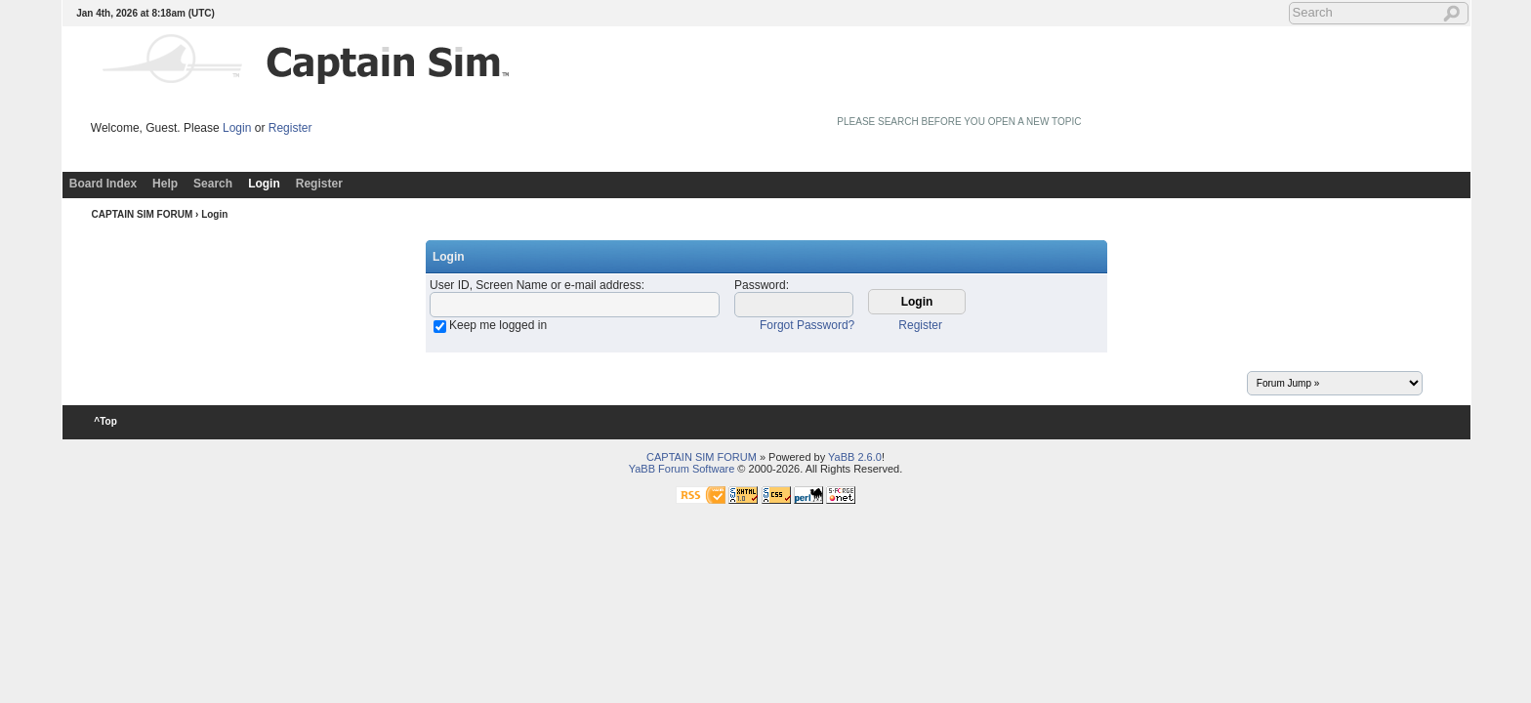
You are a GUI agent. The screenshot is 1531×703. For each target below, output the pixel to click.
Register (290, 128)
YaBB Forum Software (682, 469)
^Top (106, 421)
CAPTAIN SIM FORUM (142, 214)
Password (760, 285)
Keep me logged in (498, 325)
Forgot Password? (807, 325)
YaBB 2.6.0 (855, 457)
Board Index (103, 183)
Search (212, 183)
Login (237, 128)
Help (165, 183)
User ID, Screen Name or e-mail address (535, 285)
